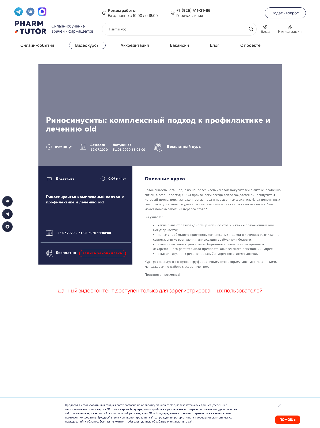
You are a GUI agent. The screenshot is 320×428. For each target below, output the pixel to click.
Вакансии (179, 45)
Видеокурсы (87, 45)
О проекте (250, 45)
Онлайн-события (37, 45)
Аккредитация (135, 45)
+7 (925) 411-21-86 (193, 10)
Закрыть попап (280, 405)
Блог (214, 45)
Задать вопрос (285, 12)
